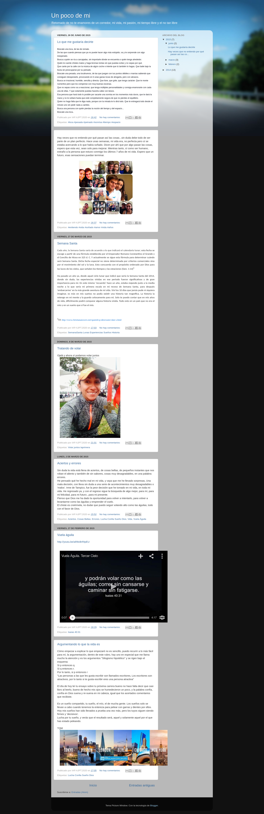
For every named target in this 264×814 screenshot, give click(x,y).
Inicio (93, 785)
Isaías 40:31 (74, 632)
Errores (95, 519)
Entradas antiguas (142, 785)
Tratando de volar (69, 348)
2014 (169, 70)
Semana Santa (67, 243)
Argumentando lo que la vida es (78, 644)
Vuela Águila (139, 519)
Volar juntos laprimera (79, 447)
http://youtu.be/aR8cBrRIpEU (73, 541)
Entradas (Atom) (80, 792)
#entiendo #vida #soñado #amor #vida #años (90, 227)
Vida (130, 519)
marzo (172, 60)
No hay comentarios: (110, 117)
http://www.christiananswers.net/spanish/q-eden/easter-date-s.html (92, 320)
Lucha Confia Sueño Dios (113, 519)
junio (171, 43)
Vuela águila (65, 535)
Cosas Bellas (84, 519)
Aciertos (72, 519)
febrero (172, 64)
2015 (169, 39)
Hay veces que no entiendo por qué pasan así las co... (186, 53)
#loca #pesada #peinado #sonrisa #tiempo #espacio (94, 122)
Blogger (154, 805)
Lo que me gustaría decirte (75, 42)
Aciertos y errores (69, 463)
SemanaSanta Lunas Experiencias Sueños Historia (94, 332)
